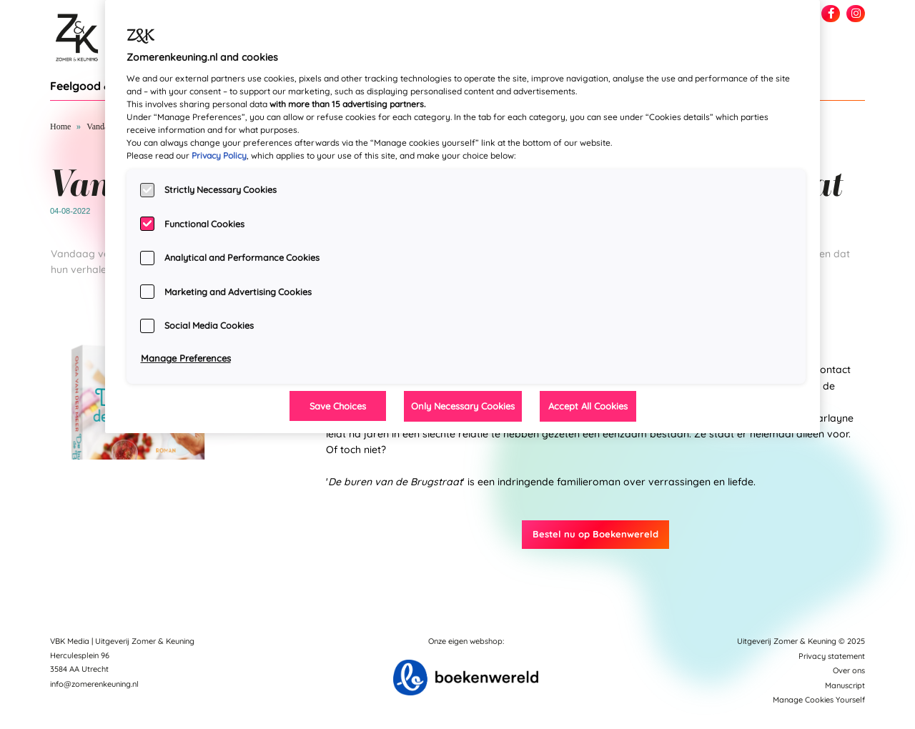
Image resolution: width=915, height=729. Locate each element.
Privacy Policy (219, 155)
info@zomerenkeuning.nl (94, 684)
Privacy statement (831, 656)
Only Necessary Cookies (463, 406)
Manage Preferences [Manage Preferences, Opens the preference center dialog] (186, 358)
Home (60, 127)
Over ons (849, 670)
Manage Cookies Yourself (819, 700)
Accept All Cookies (588, 406)
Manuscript (845, 685)
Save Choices (338, 406)
